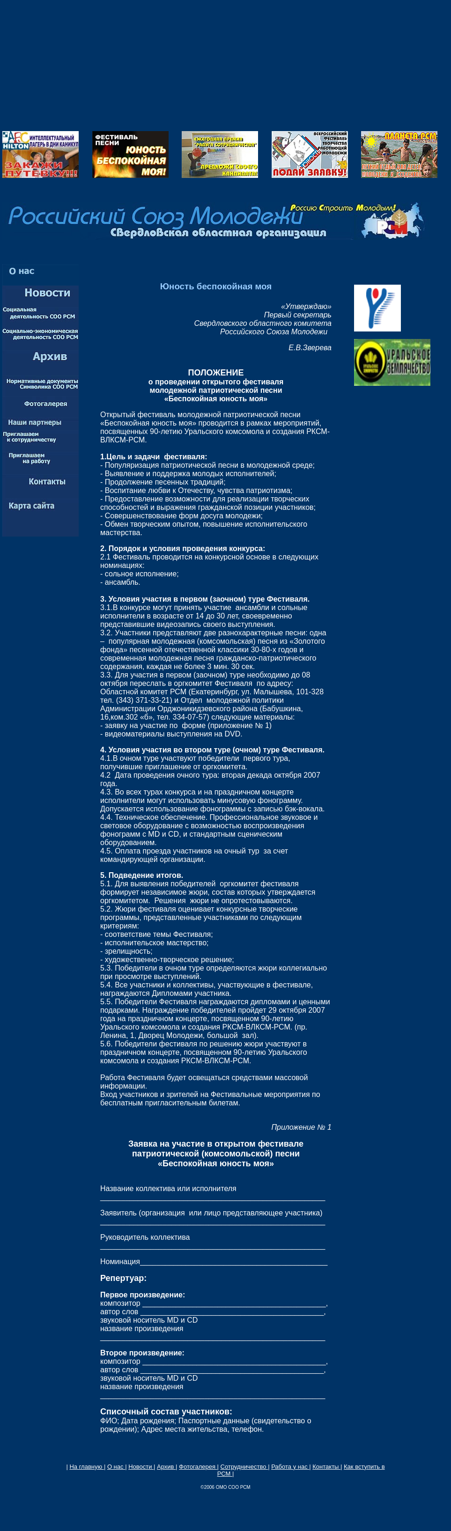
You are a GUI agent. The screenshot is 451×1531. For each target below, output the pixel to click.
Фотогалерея (198, 1466)
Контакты (326, 1466)
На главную (86, 1466)
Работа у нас (290, 1466)
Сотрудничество (244, 1466)
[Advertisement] (225, 65)
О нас (116, 1466)
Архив (166, 1466)
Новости (141, 1466)
